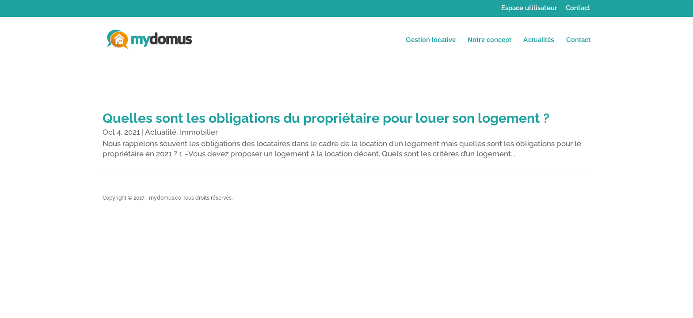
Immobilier (199, 132)
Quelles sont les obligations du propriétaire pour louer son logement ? (326, 118)
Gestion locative (431, 40)
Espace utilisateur (529, 8)
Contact (578, 8)
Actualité (160, 132)
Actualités (538, 40)
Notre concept (489, 40)
